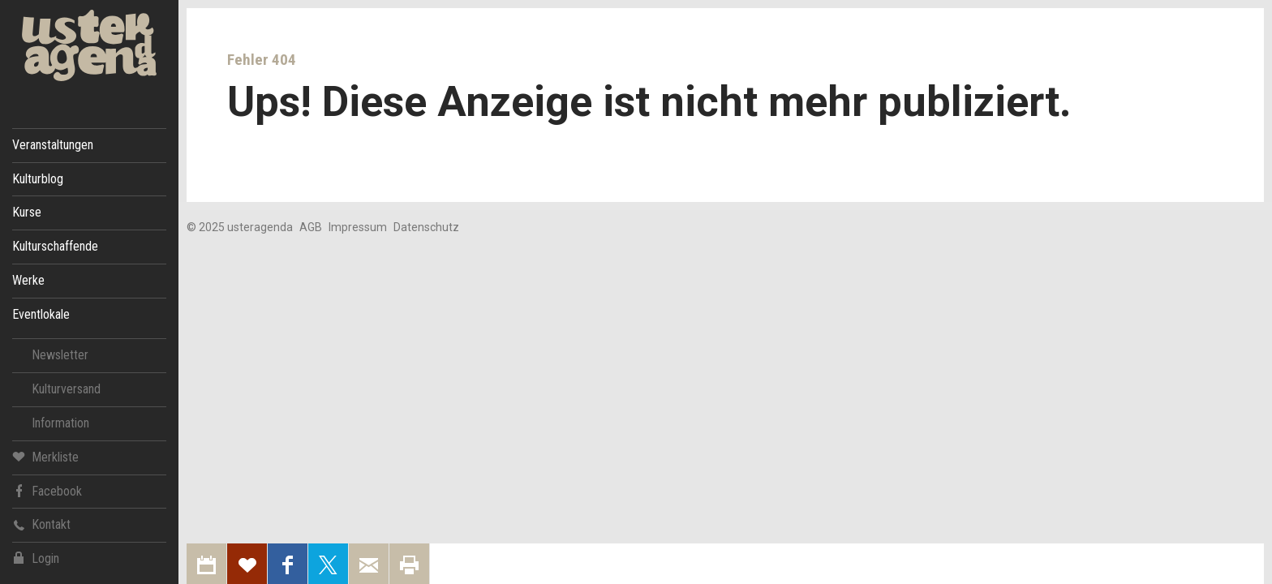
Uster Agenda (89, 46)
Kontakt (41, 524)
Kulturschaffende (55, 246)
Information (60, 423)
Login (35, 558)
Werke (28, 280)
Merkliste (45, 456)
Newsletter (60, 355)
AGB (310, 227)
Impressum (358, 227)
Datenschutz (426, 227)
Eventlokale (41, 314)
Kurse (26, 212)
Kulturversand (66, 389)
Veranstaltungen (52, 144)
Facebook (47, 490)
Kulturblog (37, 179)
